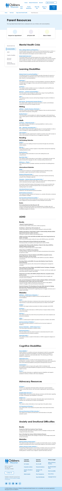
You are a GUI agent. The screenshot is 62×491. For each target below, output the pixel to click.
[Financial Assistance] (40, 467)
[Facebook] (6, 483)
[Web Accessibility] (52, 471)
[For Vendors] (26, 464)
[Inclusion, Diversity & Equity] (28, 470)
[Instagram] (9, 483)
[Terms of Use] (51, 474)
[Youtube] (16, 483)
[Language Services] (52, 477)
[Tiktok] (19, 483)
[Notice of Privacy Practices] (52, 463)
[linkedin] (13, 483)
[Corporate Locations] (28, 467)
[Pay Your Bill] (38, 464)
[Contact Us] (9, 472)
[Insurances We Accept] (40, 470)
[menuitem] (11, 45)
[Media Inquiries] (27, 474)
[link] (26, 2)
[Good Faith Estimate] (40, 477)
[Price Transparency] (40, 474)
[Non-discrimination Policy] (52, 467)
